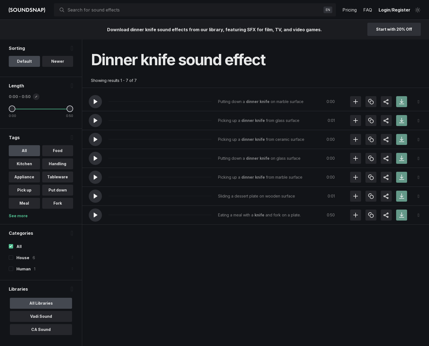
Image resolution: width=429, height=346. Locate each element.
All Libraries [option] (41, 303)
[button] (95, 101)
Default (24, 61)
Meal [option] (24, 203)
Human (23, 269)
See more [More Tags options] (18, 215)
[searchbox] (194, 10)
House (22, 257)
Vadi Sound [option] (41, 316)
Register (401, 10)
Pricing (349, 10)
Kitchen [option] (24, 163)
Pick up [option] (24, 190)
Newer (57, 61)
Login (384, 10)
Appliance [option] (24, 177)
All (19, 246)
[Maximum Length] (70, 108)
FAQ (367, 10)
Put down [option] (57, 190)
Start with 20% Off (394, 29)
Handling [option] (57, 163)
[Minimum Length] (12, 108)
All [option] (24, 150)
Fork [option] (57, 203)
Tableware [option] (57, 177)
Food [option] (57, 150)
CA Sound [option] (41, 329)
